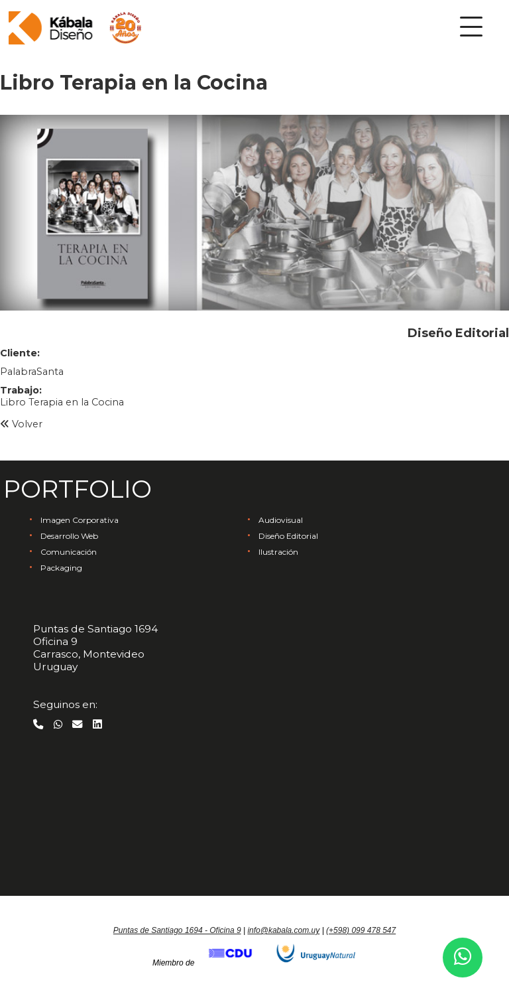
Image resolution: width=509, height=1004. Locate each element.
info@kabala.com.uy (283, 930)
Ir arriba (254, 897)
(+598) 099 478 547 (361, 930)
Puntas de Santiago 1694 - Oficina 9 (177, 930)
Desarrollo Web (69, 536)
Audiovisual (280, 520)
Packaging (61, 568)
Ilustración (278, 552)
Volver (21, 424)
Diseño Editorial (288, 536)
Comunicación (68, 552)
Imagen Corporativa (79, 520)
